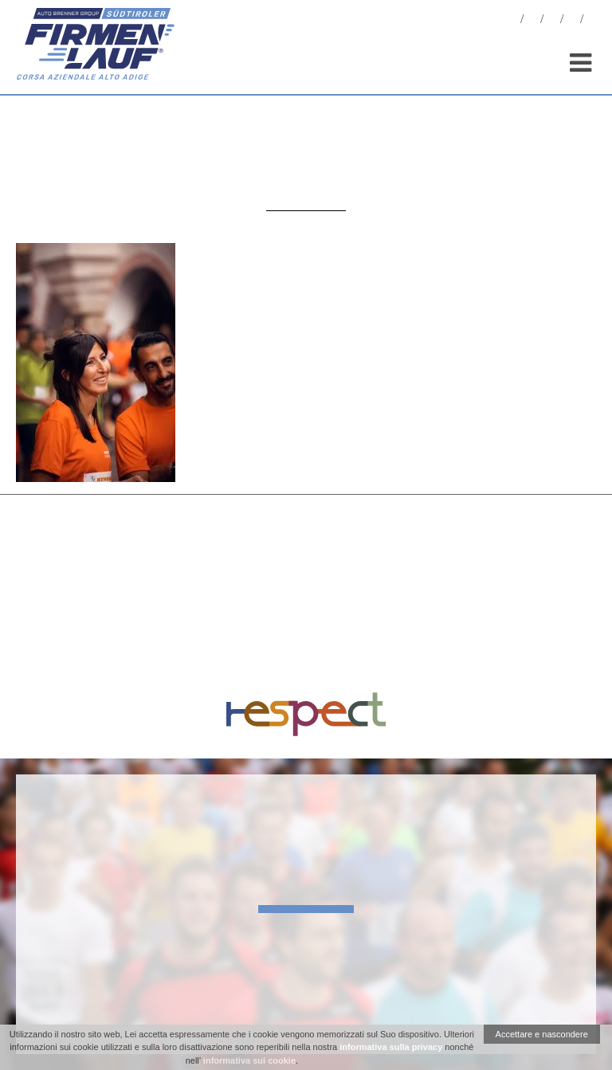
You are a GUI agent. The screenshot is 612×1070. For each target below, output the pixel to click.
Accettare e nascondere (542, 1034)
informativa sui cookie (249, 1060)
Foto (532, 21)
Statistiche (552, 21)
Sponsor (572, 21)
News (512, 21)
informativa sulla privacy (390, 1047)
